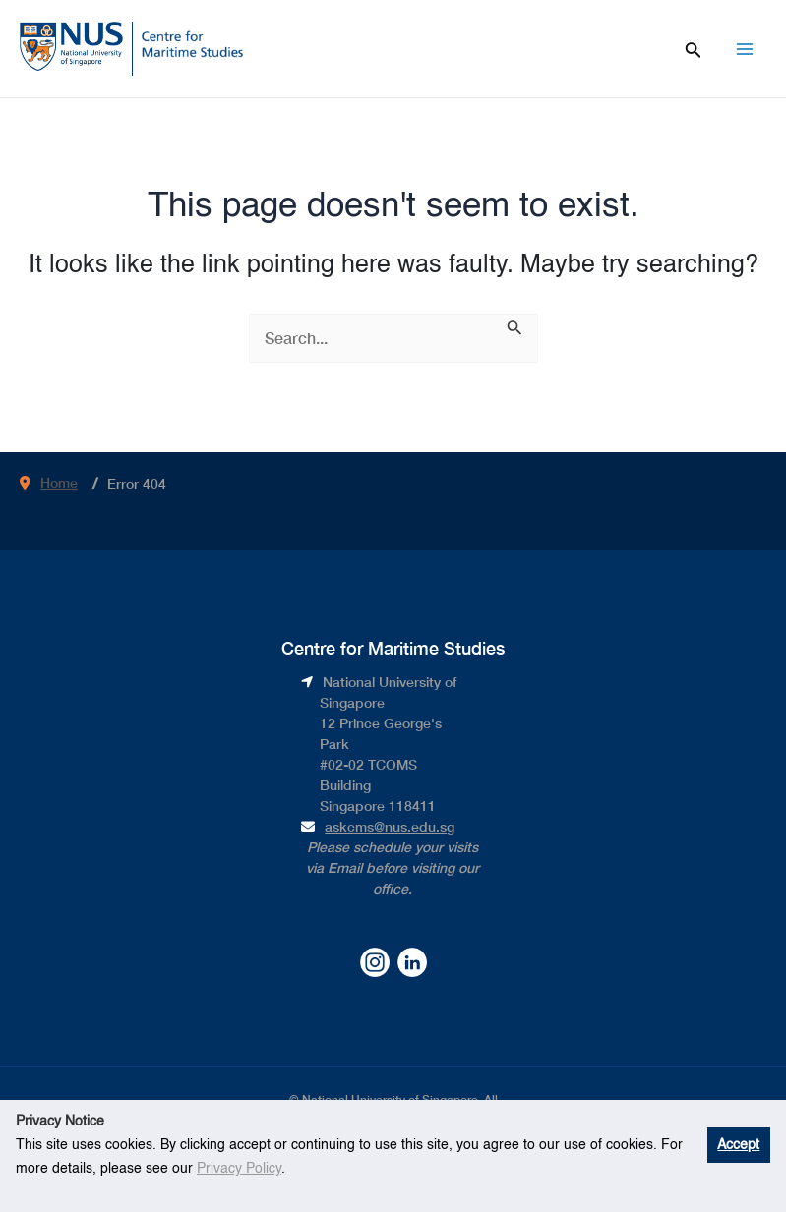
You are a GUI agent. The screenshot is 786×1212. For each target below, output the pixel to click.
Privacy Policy (239, 1169)
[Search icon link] (693, 48)
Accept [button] (738, 1145)
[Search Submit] (515, 326)
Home (59, 482)
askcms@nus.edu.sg (389, 826)
